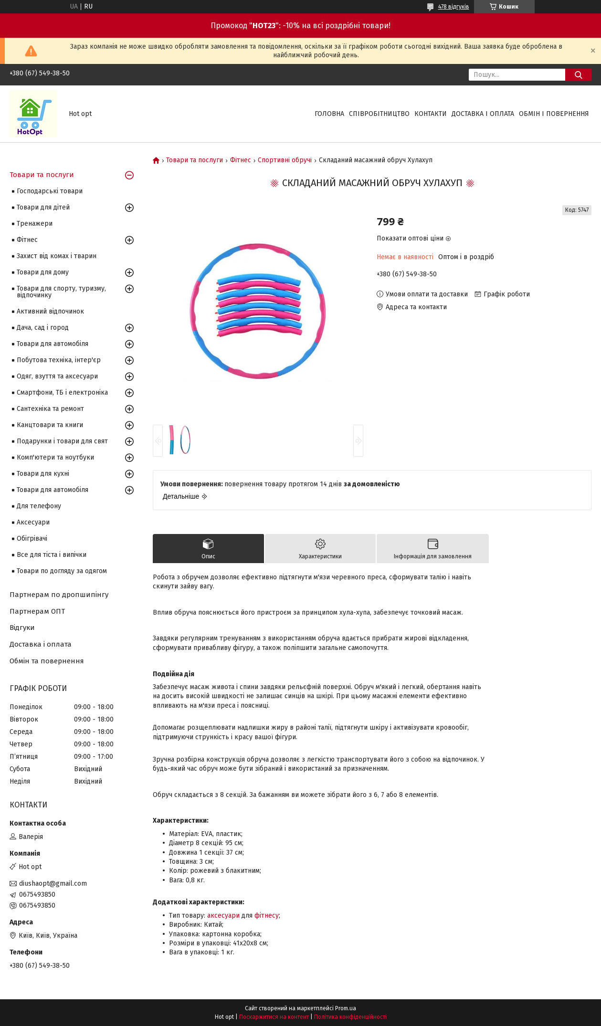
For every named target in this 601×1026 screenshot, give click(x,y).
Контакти (430, 114)
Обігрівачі (32, 538)
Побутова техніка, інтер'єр (59, 360)
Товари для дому (43, 272)
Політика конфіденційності (350, 1017)
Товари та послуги (194, 160)
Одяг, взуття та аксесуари (57, 376)
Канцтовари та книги (50, 425)
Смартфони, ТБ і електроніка (62, 392)
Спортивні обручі (285, 160)
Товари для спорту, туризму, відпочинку (61, 291)
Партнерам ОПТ (37, 611)
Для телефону (39, 506)
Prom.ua (345, 1008)
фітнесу (266, 915)
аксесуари (223, 915)
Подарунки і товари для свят (62, 441)
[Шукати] (578, 75)
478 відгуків (453, 6)
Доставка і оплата (483, 114)
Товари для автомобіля (52, 344)
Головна (329, 114)
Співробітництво (379, 114)
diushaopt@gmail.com (53, 883)
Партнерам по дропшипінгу (59, 594)
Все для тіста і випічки (51, 555)
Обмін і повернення (554, 114)
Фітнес (240, 160)
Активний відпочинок (50, 311)
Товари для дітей (43, 207)
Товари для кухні (43, 474)
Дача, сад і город (43, 328)
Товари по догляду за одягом (62, 571)
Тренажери (35, 224)
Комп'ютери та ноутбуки (55, 457)
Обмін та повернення (47, 661)
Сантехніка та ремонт (50, 409)
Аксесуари (33, 522)
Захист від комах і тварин (56, 256)
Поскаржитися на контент (274, 1017)
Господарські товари (50, 191)
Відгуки (22, 627)
